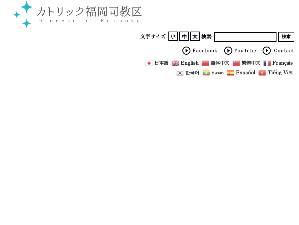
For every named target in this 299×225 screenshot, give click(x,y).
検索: (206, 36)
